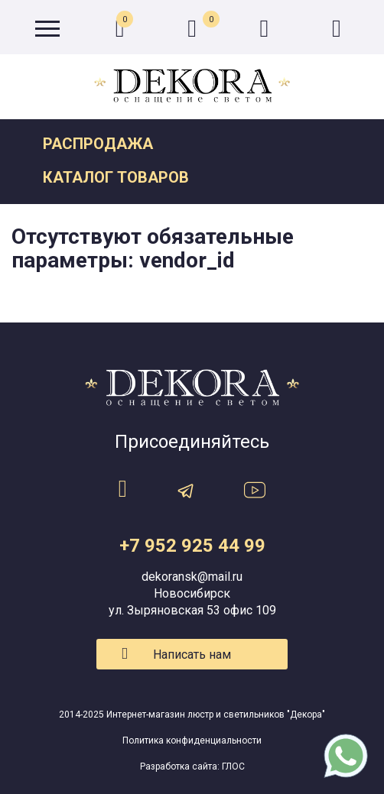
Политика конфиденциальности (192, 740)
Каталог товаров (116, 177)
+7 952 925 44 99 (192, 545)
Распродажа (98, 143)
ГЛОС (233, 766)
